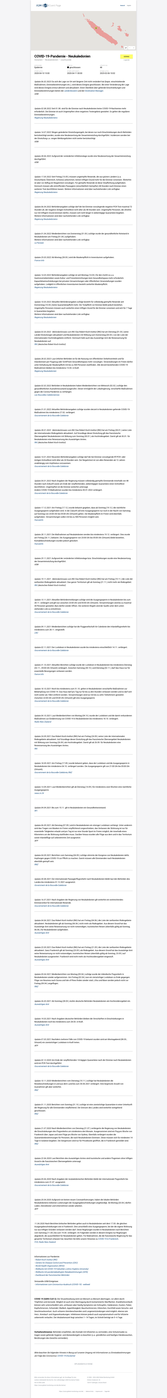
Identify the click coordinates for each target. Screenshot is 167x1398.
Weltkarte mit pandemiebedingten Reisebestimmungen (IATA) (61, 1272)
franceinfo (38, 520)
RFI (35, 811)
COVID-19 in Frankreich (108, 1239)
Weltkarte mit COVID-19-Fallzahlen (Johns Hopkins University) (61, 1269)
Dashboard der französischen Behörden (52, 1275)
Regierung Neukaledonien (45, 317)
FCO (36, 1242)
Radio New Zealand (42, 722)
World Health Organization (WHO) (49, 1266)
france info (39, 674)
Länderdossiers (71, 91)
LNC (36, 633)
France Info (39, 260)
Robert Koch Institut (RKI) (46, 1260)
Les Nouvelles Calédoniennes (46, 395)
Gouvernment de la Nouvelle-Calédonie (50, 772)
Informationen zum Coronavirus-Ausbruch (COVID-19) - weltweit (62, 1284)
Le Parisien (39, 243)
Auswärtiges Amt (41, 933)
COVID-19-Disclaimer (66, 1356)
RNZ (70, 772)
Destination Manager (94, 91)
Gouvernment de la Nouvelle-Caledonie (50, 493)
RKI (35, 344)
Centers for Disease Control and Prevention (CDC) (56, 1263)
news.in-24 (39, 793)
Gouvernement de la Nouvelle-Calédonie (51, 415)
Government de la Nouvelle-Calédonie (50, 885)
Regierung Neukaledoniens (45, 118)
